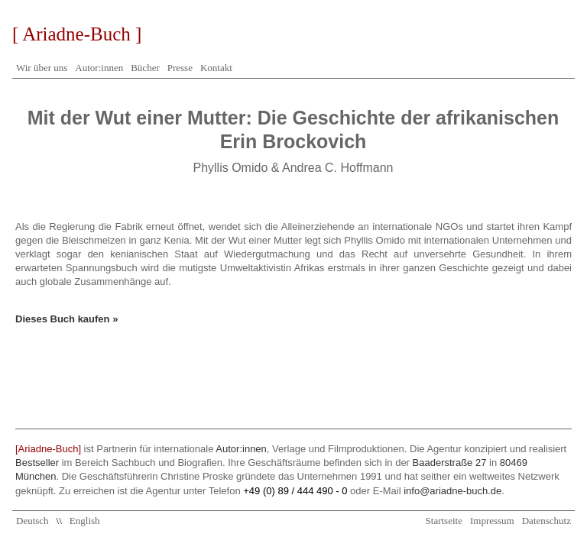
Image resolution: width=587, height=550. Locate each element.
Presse (180, 67)
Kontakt (216, 67)
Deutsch (32, 520)
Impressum (492, 520)
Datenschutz (546, 520)
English (85, 520)
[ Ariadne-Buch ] (76, 34)
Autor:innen (99, 67)
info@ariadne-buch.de (452, 491)
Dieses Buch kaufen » (66, 319)
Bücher (145, 67)
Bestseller (37, 462)
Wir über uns (41, 67)
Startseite (444, 520)
